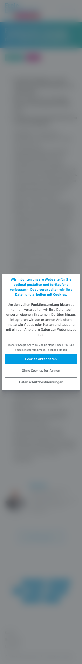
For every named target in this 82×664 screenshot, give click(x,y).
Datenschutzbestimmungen (41, 382)
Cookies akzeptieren (41, 359)
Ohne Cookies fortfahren (41, 370)
